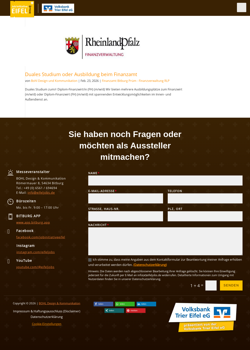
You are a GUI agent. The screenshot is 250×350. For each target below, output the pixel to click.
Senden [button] (231, 285)
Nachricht (97, 225)
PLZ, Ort (175, 209)
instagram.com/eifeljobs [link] (35, 252)
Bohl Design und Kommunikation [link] (54, 81)
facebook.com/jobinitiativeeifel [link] (40, 237)
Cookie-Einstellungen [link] (46, 324)
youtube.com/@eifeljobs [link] (35, 267)
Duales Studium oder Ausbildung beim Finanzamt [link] (81, 74)
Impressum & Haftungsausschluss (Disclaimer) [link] (46, 311)
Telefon (175, 191)
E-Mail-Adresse (101, 191)
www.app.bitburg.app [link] (33, 222)
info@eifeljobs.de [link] (41, 193)
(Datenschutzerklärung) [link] (150, 265)
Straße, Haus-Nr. (104, 209)
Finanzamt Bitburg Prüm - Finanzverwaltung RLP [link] (136, 81)
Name (92, 173)
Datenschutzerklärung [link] (47, 316)
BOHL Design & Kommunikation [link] (59, 303)
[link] (22, 16)
